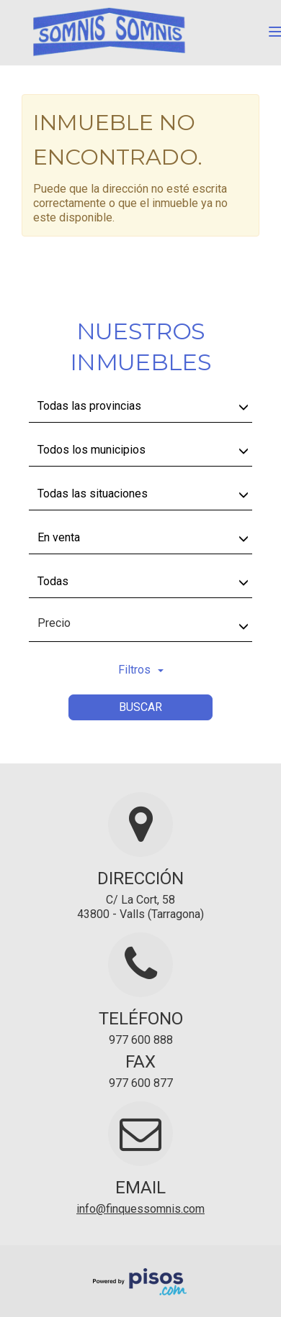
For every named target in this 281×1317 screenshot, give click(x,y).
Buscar (140, 707)
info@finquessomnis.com (140, 1209)
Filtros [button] (141, 669)
